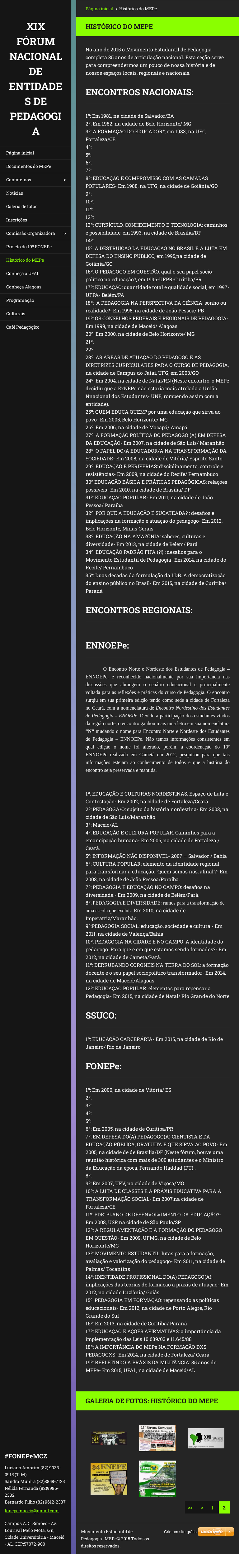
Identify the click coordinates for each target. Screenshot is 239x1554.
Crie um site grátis (180, 1531)
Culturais (15, 313)
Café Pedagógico (23, 327)
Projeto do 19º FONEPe (29, 246)
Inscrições (16, 220)
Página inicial (20, 153)
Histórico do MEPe (25, 260)
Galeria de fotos (21, 206)
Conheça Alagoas (23, 287)
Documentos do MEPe (28, 166)
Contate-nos (18, 180)
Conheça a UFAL (22, 273)
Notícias (14, 193)
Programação (20, 300)
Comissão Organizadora (30, 233)
